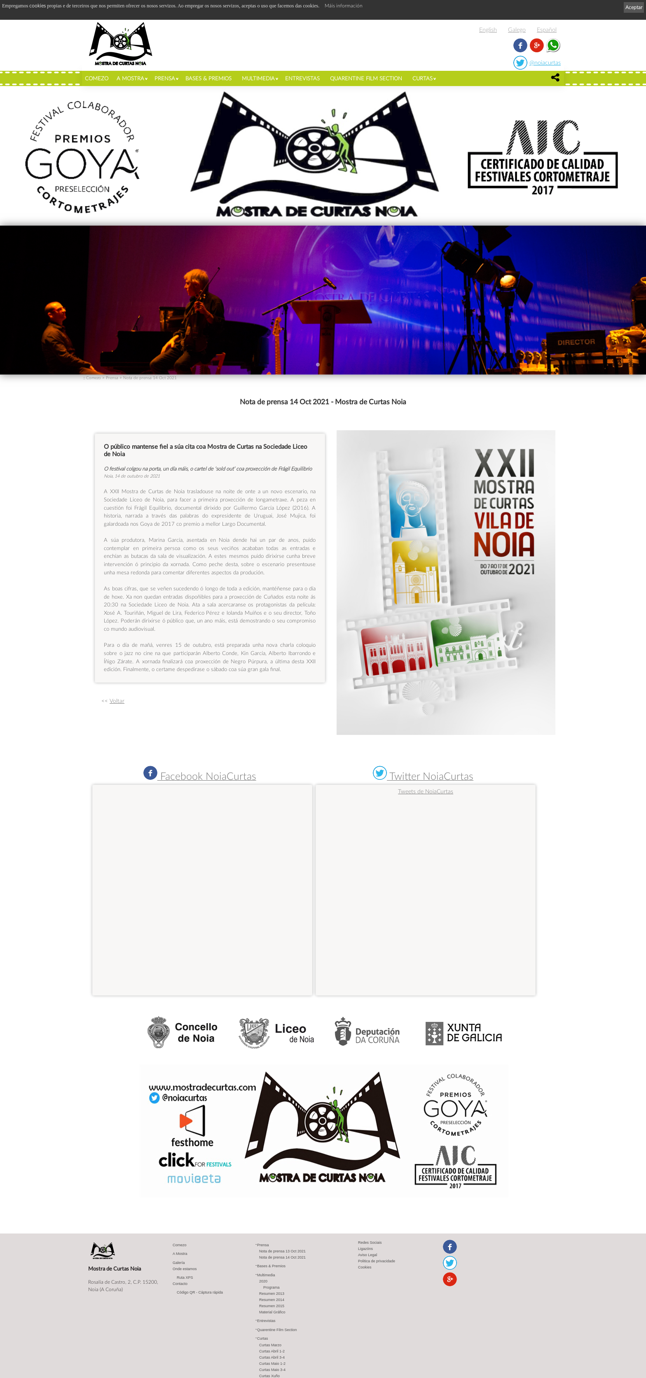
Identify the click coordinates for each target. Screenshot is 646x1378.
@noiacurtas (545, 62)
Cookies (365, 1268)
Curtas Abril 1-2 (272, 1352)
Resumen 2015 (271, 1306)
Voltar (117, 700)
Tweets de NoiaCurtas (425, 791)
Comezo (96, 78)
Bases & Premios (208, 78)
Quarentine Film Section (366, 78)
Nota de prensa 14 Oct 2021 (150, 377)
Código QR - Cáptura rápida (200, 1293)
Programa (271, 1288)
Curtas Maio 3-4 (272, 1370)
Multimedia (258, 78)
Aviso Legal (367, 1255)
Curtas (422, 78)
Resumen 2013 (271, 1294)
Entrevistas (302, 78)
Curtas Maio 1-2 (272, 1364)
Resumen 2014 (271, 1300)
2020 (263, 1282)
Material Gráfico (272, 1312)
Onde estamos (185, 1269)
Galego (517, 29)
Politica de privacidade (376, 1261)
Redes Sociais (370, 1243)
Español (547, 29)
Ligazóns (365, 1249)
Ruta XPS (185, 1278)
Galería (179, 1263)
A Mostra (130, 78)
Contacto (180, 1284)
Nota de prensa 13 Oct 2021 (282, 1252)
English (488, 29)
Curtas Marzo (270, 1345)
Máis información (344, 5)
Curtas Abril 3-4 (272, 1358)
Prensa (164, 78)
